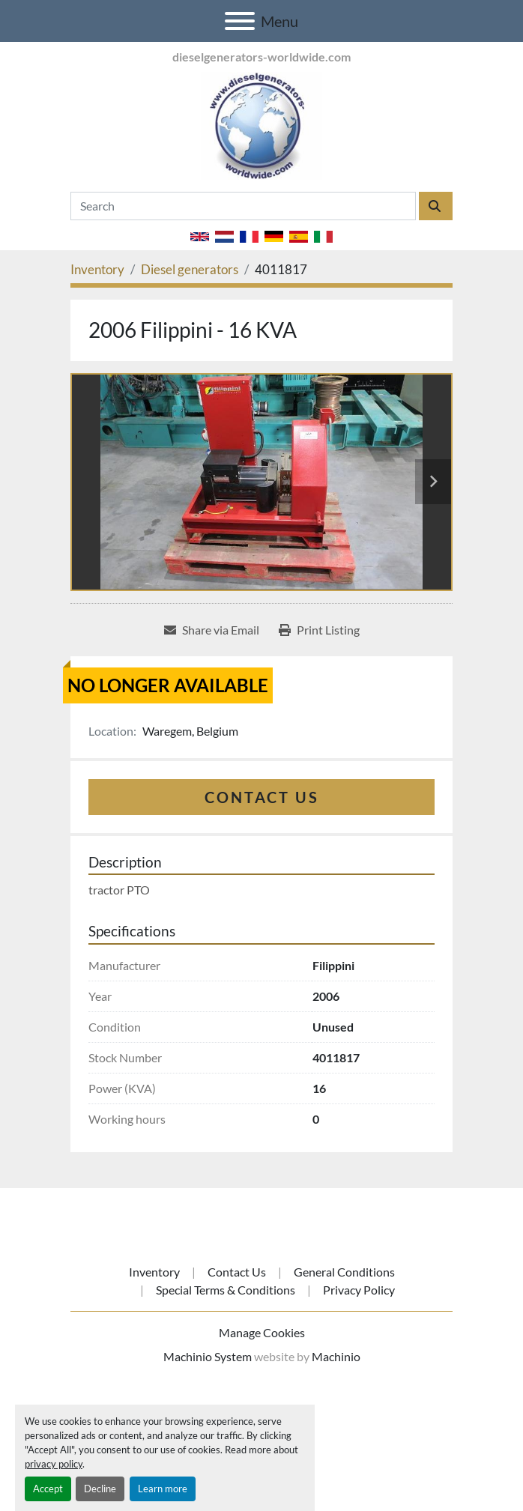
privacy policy (53, 1464)
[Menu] (240, 21)
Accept (48, 1489)
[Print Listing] (319, 630)
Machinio (336, 1356)
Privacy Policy (359, 1290)
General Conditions (344, 1272)
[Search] (243, 206)
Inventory (154, 1272)
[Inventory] (97, 269)
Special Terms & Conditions (225, 1290)
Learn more (162, 1489)
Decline (100, 1489)
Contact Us (262, 797)
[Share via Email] (211, 630)
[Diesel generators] (189, 269)
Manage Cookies (262, 1332)
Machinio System (207, 1356)
